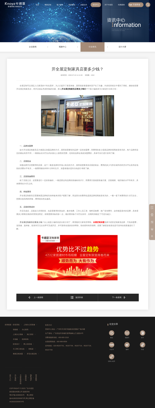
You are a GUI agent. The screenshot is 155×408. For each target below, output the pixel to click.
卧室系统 (16, 325)
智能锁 (15, 329)
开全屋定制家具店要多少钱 (73, 89)
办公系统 (15, 377)
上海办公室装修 (29, 325)
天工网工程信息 (18, 349)
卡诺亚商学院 (20, 379)
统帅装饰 (25, 339)
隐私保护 (31, 377)
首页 (37, 5)
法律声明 (26, 377)
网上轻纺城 (28, 344)
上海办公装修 (18, 334)
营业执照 (36, 377)
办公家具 (25, 329)
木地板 (15, 339)
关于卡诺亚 (109, 5)
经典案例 (121, 5)
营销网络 (71, 5)
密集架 (30, 349)
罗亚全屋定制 (32, 354)
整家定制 (48, 5)
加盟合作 (84, 5)
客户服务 (60, 5)
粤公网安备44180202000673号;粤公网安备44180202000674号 (21, 398)
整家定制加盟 (18, 354)
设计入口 (10, 377)
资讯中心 (96, 5)
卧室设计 (16, 344)
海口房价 (30, 334)
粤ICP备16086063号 (16, 395)
